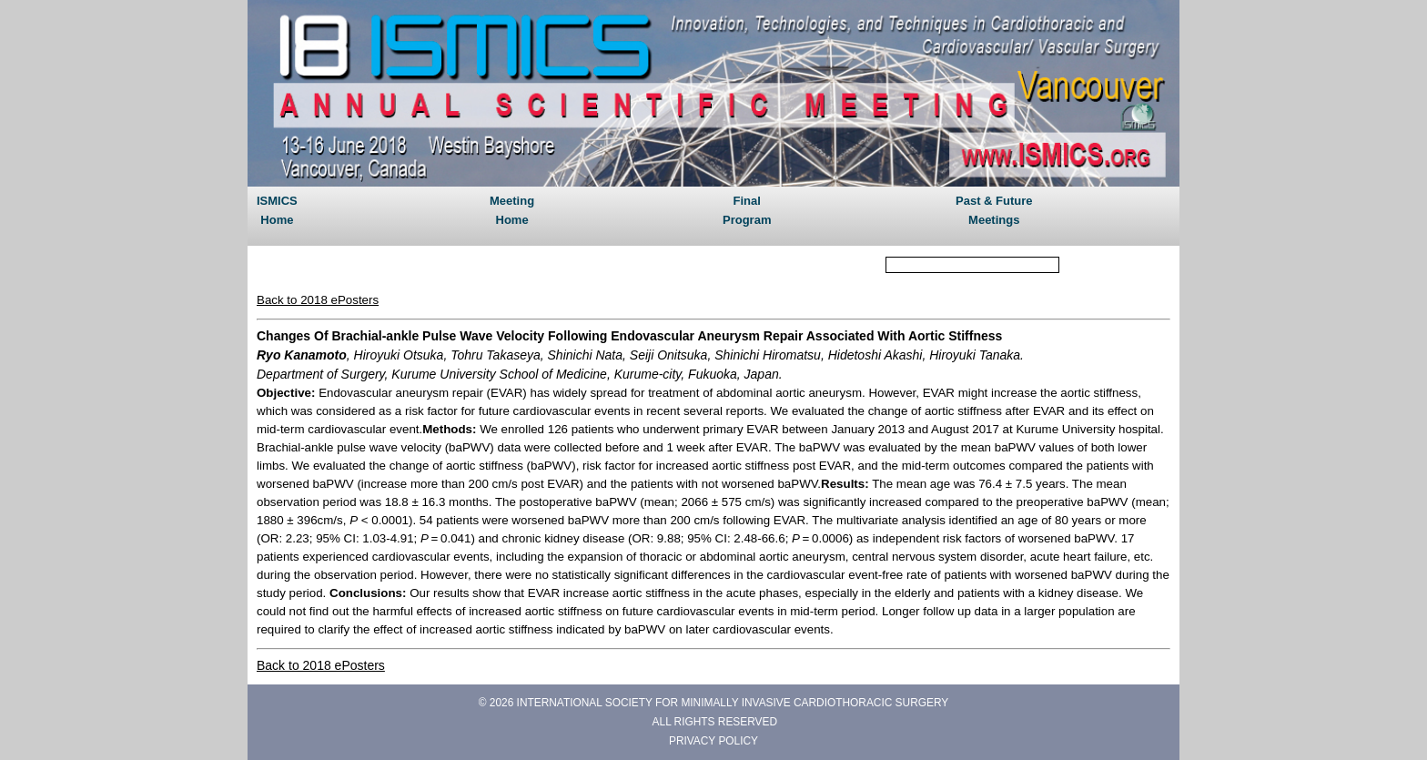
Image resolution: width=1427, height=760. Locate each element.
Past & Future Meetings (994, 210)
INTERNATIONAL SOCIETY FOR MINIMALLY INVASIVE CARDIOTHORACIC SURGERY (733, 702)
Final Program (747, 210)
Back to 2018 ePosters (318, 300)
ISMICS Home (277, 210)
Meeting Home (512, 210)
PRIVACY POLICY (713, 741)
